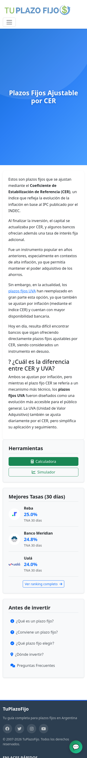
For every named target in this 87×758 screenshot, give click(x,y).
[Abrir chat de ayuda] (75, 746)
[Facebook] (7, 728)
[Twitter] (19, 728)
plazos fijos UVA (22, 291)
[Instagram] (31, 728)
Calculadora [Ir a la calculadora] (43, 461)
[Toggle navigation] (9, 22)
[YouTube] (43, 728)
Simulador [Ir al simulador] (43, 472)
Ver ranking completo (43, 584)
